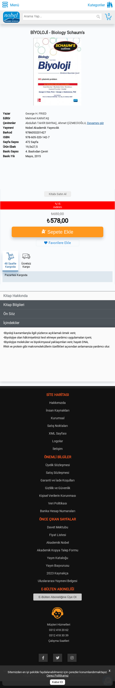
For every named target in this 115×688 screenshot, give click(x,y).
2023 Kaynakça (57, 573)
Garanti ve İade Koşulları (57, 480)
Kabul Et (57, 682)
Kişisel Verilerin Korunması (57, 495)
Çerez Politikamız (57, 675)
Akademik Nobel (57, 542)
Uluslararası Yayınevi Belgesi (57, 581)
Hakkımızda (57, 403)
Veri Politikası (57, 503)
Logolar (57, 441)
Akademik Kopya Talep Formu (57, 550)
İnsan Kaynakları (57, 410)
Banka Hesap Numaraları (57, 511)
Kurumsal (57, 418)
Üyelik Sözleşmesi (57, 465)
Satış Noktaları (57, 426)
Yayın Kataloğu (57, 558)
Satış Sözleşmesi (57, 472)
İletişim (58, 449)
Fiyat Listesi (57, 535)
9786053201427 (35, 132)
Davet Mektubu (57, 527)
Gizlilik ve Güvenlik (57, 488)
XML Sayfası (57, 433)
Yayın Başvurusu (57, 565)
